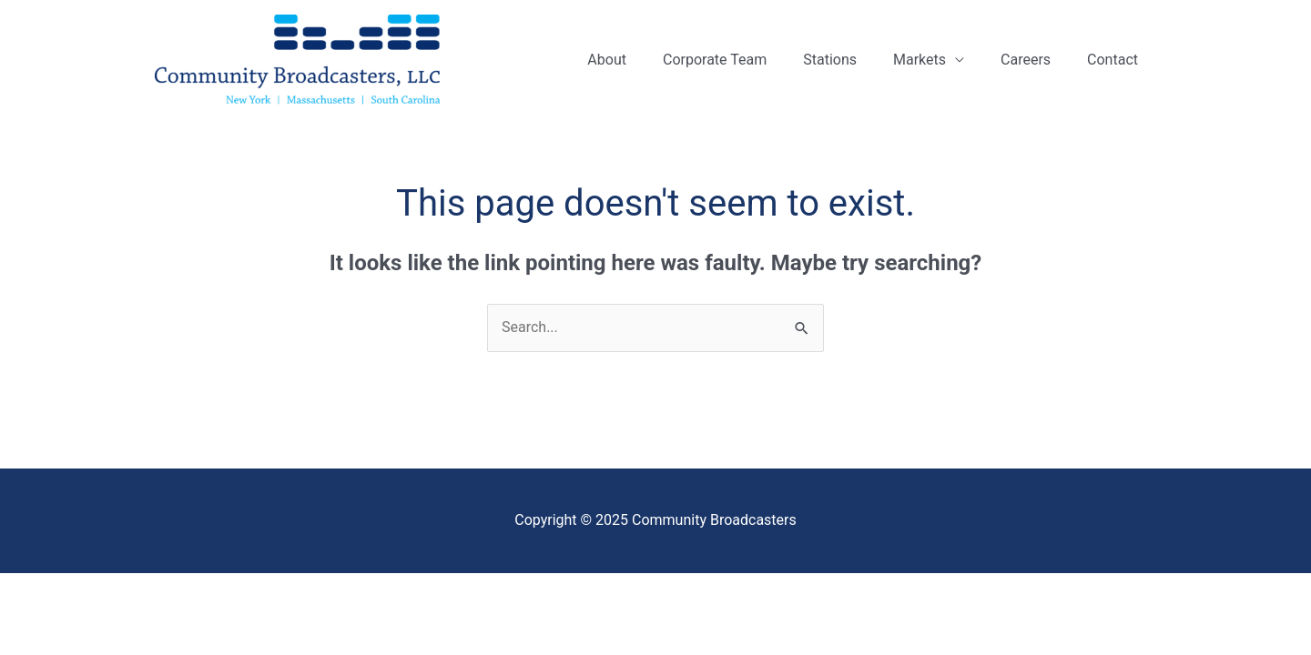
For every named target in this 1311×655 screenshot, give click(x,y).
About (606, 59)
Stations (830, 59)
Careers (1026, 59)
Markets (919, 59)
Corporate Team (715, 59)
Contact (1112, 59)
